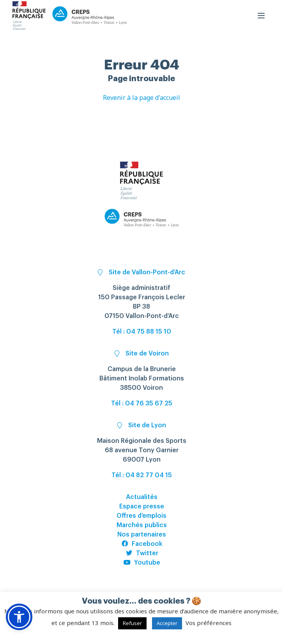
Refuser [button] (132, 623)
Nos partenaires (141, 534)
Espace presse (141, 506)
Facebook (142, 544)
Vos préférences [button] (209, 623)
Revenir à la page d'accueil (141, 97)
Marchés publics (142, 525)
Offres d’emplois (141, 516)
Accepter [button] (167, 623)
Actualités (141, 497)
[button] (19, 617)
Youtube (141, 563)
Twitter (141, 553)
